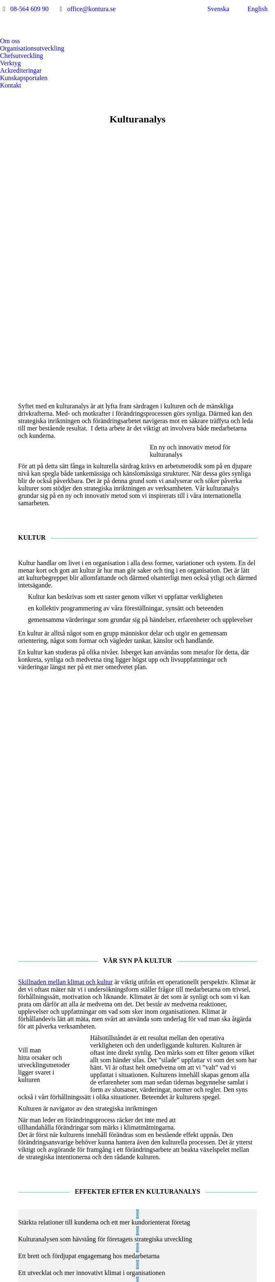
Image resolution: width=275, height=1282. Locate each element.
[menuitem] (213, 9)
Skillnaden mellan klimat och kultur (65, 750)
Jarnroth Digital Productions (206, 1276)
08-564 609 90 (29, 8)
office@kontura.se (91, 8)
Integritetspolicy (77, 1276)
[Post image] (120, 1182)
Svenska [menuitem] (218, 8)
